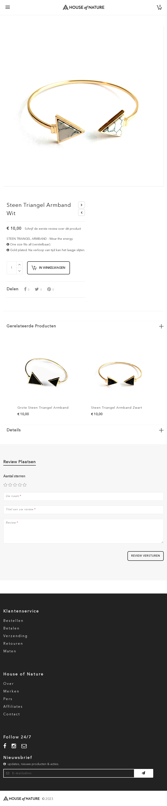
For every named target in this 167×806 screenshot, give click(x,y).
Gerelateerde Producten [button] (31, 326)
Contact (11, 714)
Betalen (11, 628)
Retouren (13, 644)
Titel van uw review (19, 509)
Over (8, 684)
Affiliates (13, 707)
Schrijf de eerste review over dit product (53, 228)
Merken (11, 691)
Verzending (15, 636)
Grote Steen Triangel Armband (43, 408)
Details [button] (14, 430)
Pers (8, 699)
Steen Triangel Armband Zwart (116, 408)
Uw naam (12, 496)
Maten (9, 651)
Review (11, 523)
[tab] (83, 326)
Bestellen (13, 621)
